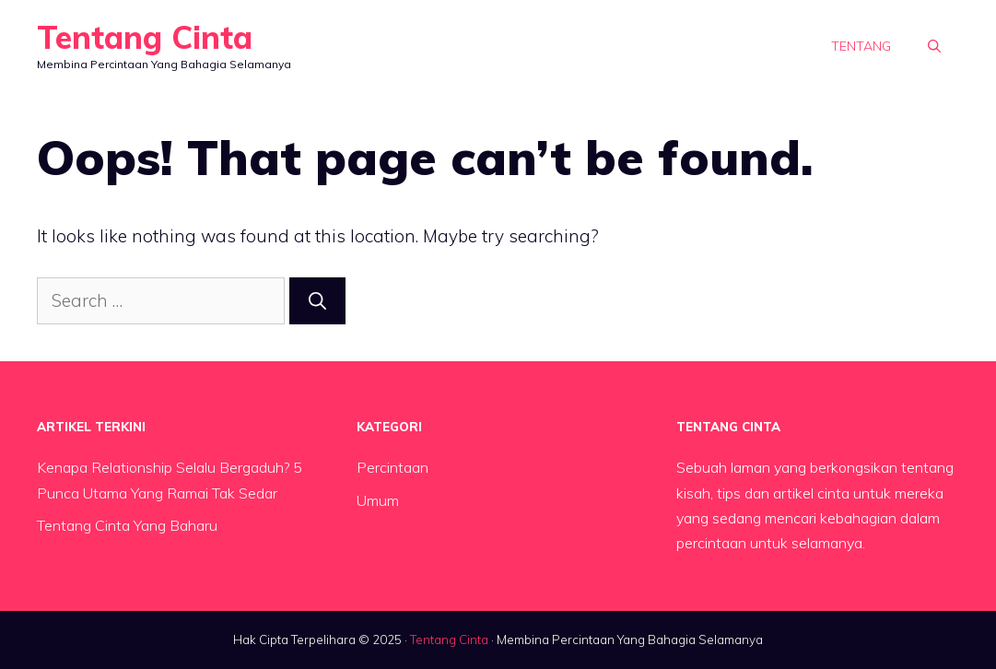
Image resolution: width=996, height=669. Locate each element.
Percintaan (392, 467)
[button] (934, 46)
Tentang (861, 46)
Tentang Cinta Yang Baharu (127, 525)
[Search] (317, 300)
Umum (378, 500)
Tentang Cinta (144, 37)
